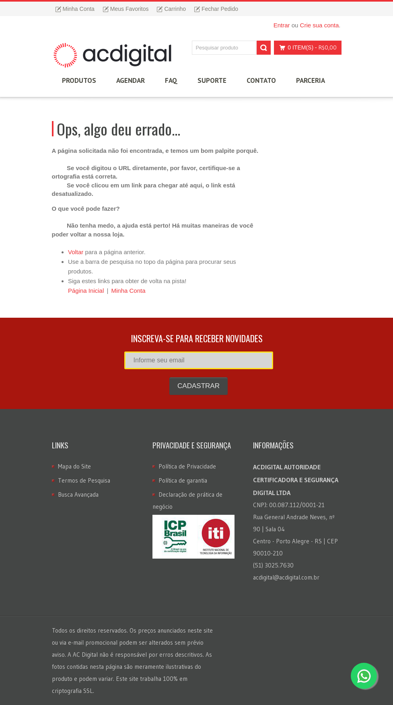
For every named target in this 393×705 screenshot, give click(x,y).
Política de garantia (182, 480)
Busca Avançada (78, 494)
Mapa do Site (74, 466)
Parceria (310, 80)
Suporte (212, 80)
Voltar (75, 252)
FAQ (171, 80)
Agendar (130, 80)
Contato (261, 80)
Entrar (282, 25)
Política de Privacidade (187, 466)
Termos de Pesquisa (84, 480)
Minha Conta (128, 290)
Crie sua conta (319, 25)
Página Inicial (86, 290)
